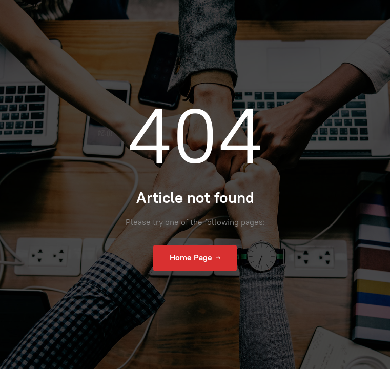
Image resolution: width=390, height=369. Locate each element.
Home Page (195, 257)
